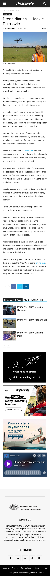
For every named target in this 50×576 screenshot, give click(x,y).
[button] (4, 3)
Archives (15, 568)
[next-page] (8, 345)
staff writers (10, 28)
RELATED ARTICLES (12, 300)
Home (5, 10)
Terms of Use (26, 568)
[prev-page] (4, 345)
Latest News (14, 10)
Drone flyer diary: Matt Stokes (32, 319)
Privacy (36, 568)
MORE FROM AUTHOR (33, 300)
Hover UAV (29, 151)
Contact (44, 568)
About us (6, 568)
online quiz (40, 263)
